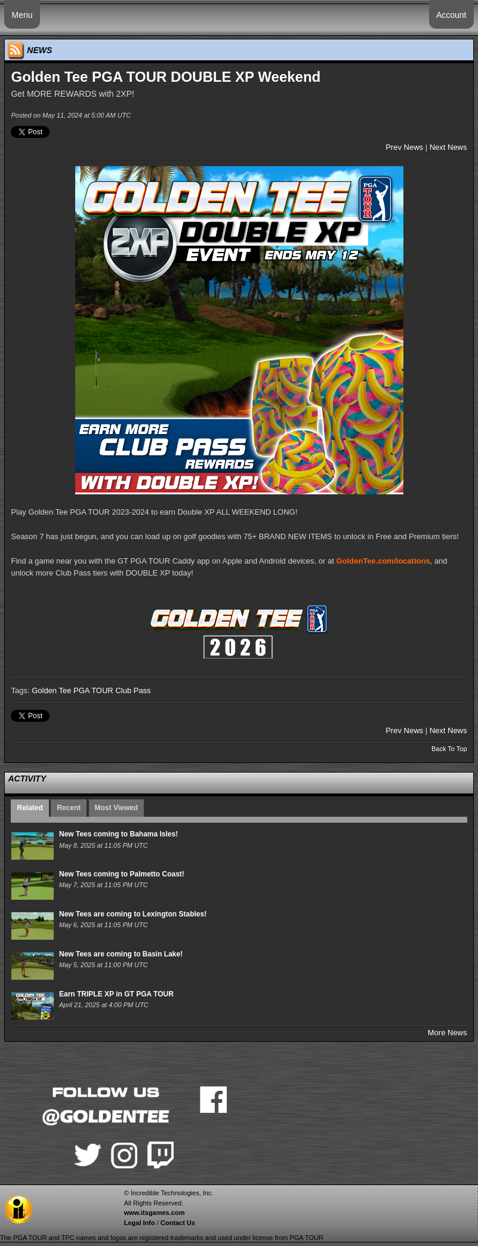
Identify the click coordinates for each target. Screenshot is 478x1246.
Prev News (404, 147)
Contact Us (178, 1222)
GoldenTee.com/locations (383, 560)
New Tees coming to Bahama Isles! (118, 834)
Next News (448, 147)
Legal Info (139, 1222)
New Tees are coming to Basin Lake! (121, 954)
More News (447, 1032)
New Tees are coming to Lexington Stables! (132, 914)
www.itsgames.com (154, 1212)
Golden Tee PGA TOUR (72, 690)
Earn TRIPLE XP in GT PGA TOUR (116, 994)
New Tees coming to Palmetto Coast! (121, 874)
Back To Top (449, 748)
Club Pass (132, 690)
